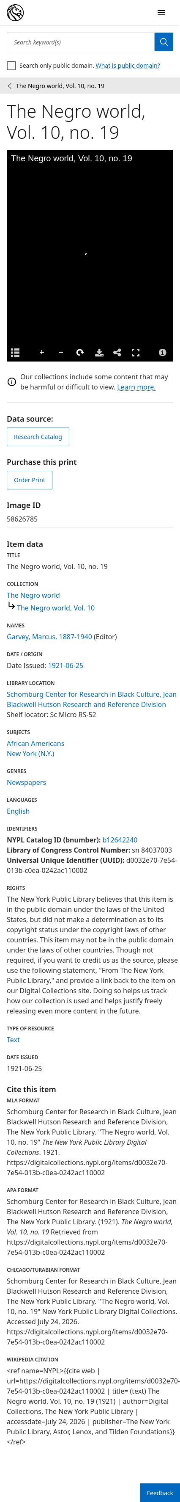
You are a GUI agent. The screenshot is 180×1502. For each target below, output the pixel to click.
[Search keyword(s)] (81, 42)
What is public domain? (128, 65)
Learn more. (136, 387)
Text (13, 1039)
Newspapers (26, 782)
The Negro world (33, 595)
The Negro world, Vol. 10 (56, 608)
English (18, 811)
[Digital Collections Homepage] (15, 12)
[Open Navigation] (161, 12)
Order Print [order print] (29, 480)
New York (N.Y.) (30, 753)
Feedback (160, 1493)
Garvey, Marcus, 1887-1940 (49, 636)
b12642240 (119, 840)
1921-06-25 (66, 665)
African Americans (35, 743)
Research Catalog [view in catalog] (38, 437)
